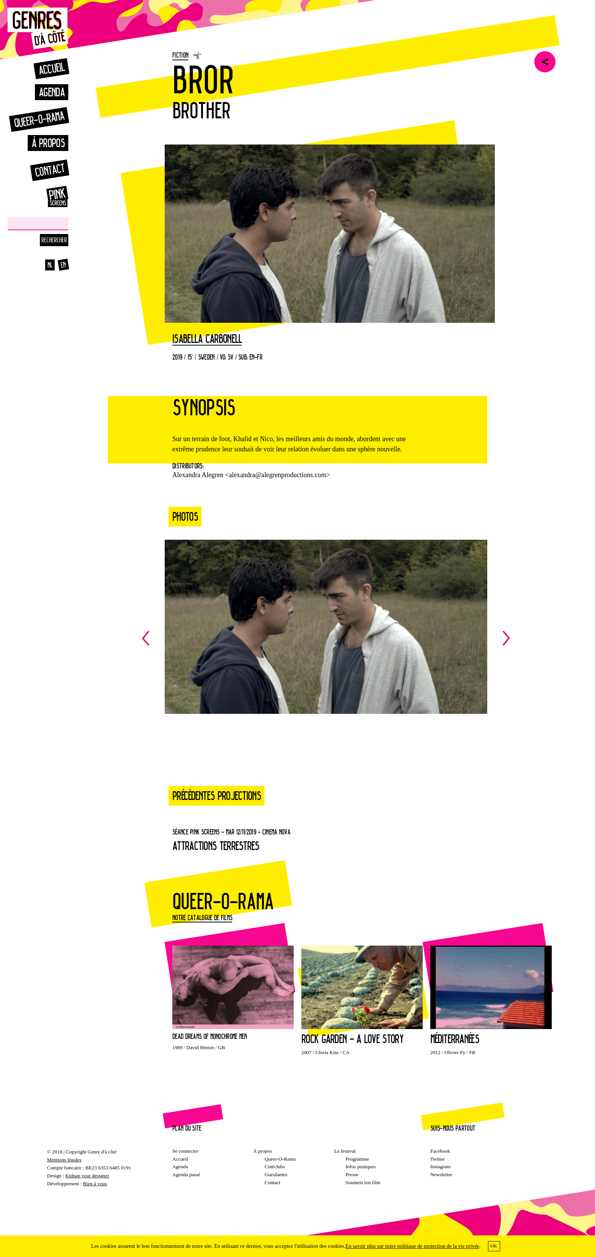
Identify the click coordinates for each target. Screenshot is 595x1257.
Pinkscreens (49, 196)
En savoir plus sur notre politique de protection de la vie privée (412, 1246)
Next (418, 638)
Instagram (440, 1166)
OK (493, 1246)
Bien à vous (95, 1183)
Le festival (345, 1151)
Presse (352, 1174)
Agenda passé (186, 1174)
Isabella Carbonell (207, 339)
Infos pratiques (361, 1166)
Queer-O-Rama (280, 1159)
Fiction (180, 55)
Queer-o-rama (39, 119)
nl (50, 264)
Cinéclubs (274, 1166)
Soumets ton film (363, 1182)
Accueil (51, 68)
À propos (48, 142)
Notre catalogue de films (202, 917)
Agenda (52, 92)
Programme (357, 1159)
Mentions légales (64, 1160)
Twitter (437, 1159)
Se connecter (185, 1151)
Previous (234, 638)
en (63, 265)
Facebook (440, 1151)
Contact (49, 170)
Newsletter (441, 1174)
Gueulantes (275, 1174)
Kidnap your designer (87, 1175)
